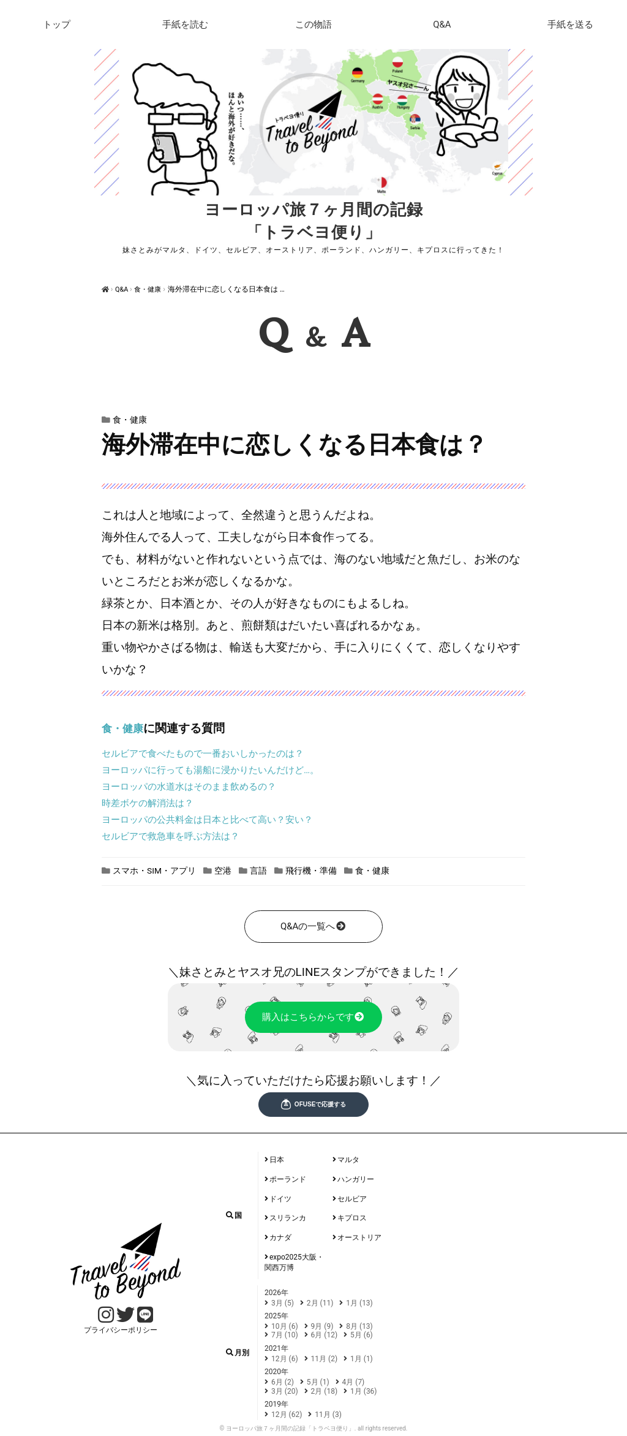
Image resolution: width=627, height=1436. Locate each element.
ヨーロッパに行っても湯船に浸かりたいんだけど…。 (210, 769)
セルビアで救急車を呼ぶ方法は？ (170, 835)
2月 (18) (324, 1390)
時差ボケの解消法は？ (147, 802)
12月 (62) (286, 1414)
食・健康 (152, 289)
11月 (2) (324, 1358)
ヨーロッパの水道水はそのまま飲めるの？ (189, 786)
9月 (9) (322, 1325)
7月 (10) (284, 1334)
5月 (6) (361, 1334)
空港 (240, 869)
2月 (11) (320, 1302)
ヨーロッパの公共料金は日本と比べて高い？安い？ (207, 819)
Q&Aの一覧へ (313, 926)
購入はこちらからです (314, 1016)
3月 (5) (282, 1302)
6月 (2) (282, 1381)
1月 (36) (363, 1390)
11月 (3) (328, 1414)
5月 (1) (318, 1381)
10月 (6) (284, 1325)
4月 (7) (353, 1381)
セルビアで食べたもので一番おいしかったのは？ (203, 752)
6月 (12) (324, 1334)
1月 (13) (359, 1302)
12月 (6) (284, 1358)
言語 (281, 869)
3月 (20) (284, 1390)
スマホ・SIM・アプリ (161, 869)
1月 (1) (361, 1358)
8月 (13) (359, 1325)
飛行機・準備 (342, 869)
